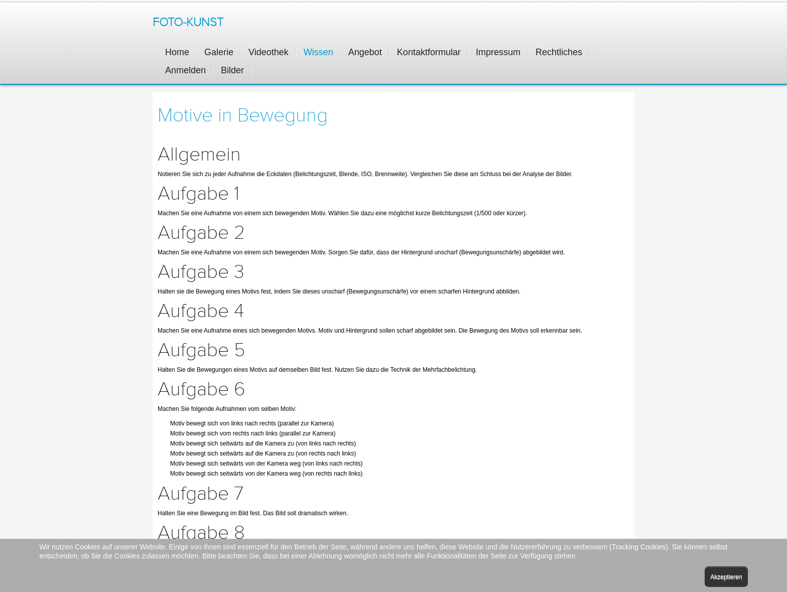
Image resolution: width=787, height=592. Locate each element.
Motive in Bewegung (243, 115)
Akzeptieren (726, 576)
